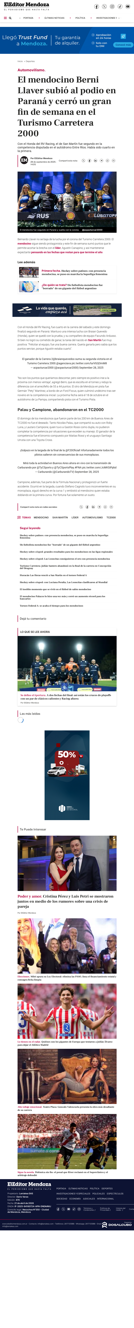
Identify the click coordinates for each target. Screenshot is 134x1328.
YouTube (68, 1209)
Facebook (58, 1209)
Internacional (105, 1199)
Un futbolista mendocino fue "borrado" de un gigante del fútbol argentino (60, 544)
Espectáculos (115, 1193)
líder (58, 247)
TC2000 (111, 517)
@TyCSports (44, 467)
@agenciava (63, 363)
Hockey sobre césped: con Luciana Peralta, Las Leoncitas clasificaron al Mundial (63, 582)
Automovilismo (92, 517)
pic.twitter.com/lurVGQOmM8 (89, 363)
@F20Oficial (72, 450)
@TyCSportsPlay (64, 467)
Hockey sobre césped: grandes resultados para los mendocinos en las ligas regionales (66, 551)
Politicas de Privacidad (105, 1209)
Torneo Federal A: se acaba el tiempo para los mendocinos (51, 605)
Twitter (63, 1209)
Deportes (30, 61)
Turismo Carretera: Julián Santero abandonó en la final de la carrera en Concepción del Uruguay (65, 567)
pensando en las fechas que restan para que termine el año (66, 252)
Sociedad (61, 1199)
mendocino (24, 243)
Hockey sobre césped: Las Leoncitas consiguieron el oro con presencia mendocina (65, 558)
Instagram (79, 1209)
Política (80, 18)
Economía (75, 1199)
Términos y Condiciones (88, 1209)
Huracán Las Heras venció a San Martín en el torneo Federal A (53, 575)
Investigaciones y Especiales (113, 18)
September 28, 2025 (91, 367)
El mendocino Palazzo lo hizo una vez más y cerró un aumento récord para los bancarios (62, 597)
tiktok (74, 1209)
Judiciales (89, 1199)
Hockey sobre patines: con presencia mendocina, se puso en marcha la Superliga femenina (64, 536)
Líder (75, 517)
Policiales (98, 1193)
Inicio (20, 61)
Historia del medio (120, 1209)
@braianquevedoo (64, 359)
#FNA (78, 467)
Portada (28, 18)
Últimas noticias (54, 18)
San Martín (94, 340)
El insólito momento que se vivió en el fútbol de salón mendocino (55, 589)
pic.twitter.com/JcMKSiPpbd (99, 467)
